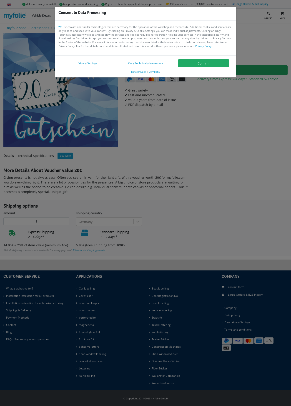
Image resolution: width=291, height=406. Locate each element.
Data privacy (138, 71)
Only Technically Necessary (145, 63)
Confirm (204, 63)
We (60, 27)
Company (154, 71)
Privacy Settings (88, 63)
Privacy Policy (203, 46)
